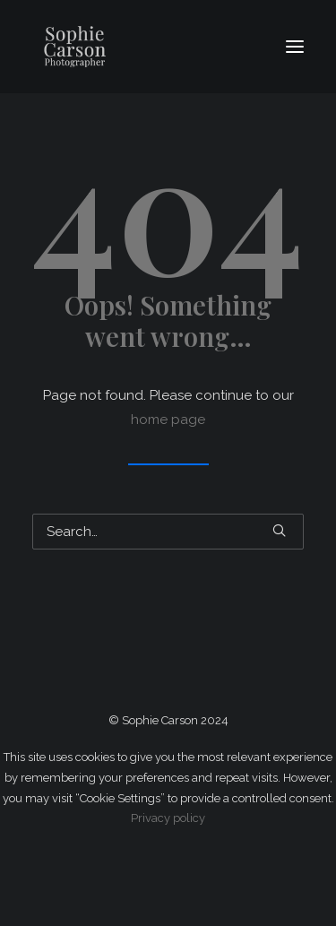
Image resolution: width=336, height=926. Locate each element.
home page (168, 419)
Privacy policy (168, 818)
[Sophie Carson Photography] (135, 46)
